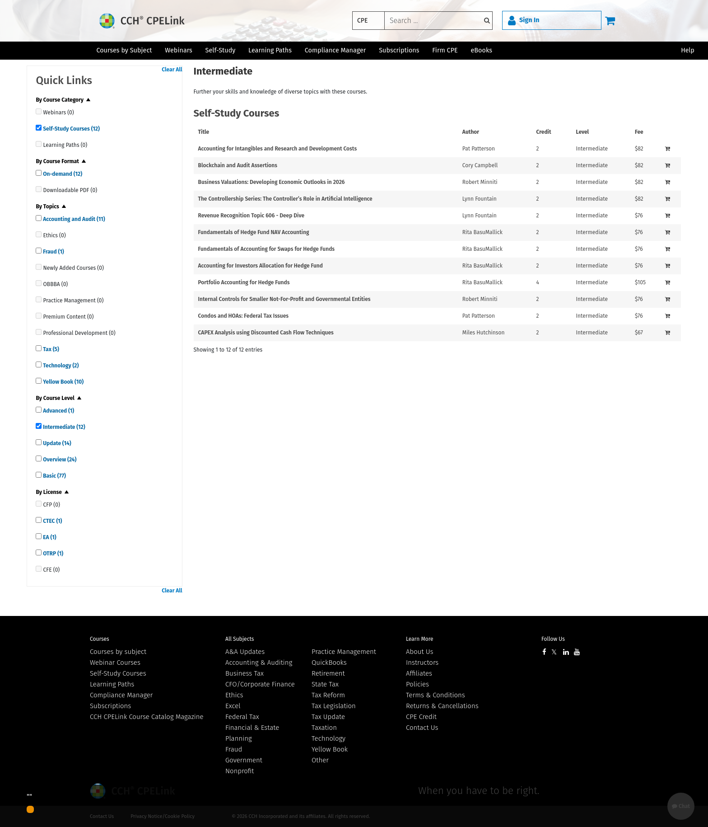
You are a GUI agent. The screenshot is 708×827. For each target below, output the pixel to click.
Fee (639, 132)
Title (204, 132)
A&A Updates (245, 652)
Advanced (58, 411)
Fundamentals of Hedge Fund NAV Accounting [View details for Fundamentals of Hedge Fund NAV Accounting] (253, 232)
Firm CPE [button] (444, 50)
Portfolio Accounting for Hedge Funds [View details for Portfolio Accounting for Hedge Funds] (244, 282)
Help (687, 50)
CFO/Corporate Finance (260, 684)
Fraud (53, 252)
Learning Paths (270, 50)
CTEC (52, 521)
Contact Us (422, 728)
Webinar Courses (115, 662)
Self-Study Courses (71, 129)
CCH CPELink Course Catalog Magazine (147, 717)
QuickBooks (329, 662)
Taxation (324, 728)
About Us (419, 652)
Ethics (234, 695)
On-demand (62, 174)
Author (470, 132)
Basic (54, 476)
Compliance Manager (121, 695)
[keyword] (438, 20)
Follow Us (553, 639)
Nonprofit (239, 771)
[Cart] (610, 20)
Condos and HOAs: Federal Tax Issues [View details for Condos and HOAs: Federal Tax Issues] (243, 316)
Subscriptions (110, 706)
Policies (417, 684)
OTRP (52, 553)
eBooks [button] (481, 50)
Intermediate (63, 427)
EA (49, 537)
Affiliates (419, 673)
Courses (99, 639)
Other (320, 760)
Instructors (422, 662)
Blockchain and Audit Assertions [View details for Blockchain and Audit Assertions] (238, 165)
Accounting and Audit (73, 219)
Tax (50, 349)
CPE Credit (421, 717)
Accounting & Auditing (258, 662)
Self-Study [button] (220, 50)
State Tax (325, 684)
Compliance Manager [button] (335, 50)
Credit (543, 132)
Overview (59, 459)
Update (56, 443)
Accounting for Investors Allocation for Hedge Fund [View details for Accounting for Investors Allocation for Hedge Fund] (260, 266)
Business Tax (244, 673)
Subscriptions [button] (399, 50)
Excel (233, 706)
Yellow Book (63, 382)
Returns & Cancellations (442, 706)
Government (243, 760)
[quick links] (39, 111)
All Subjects (239, 639)
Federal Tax (242, 717)
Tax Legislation (334, 706)
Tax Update (328, 717)
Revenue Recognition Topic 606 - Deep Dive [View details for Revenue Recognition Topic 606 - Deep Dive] (251, 215)
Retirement (328, 673)
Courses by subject (118, 652)
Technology (60, 365)
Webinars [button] (178, 50)
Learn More (419, 639)
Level (582, 132)
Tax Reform (328, 695)
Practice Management (344, 652)
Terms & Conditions (435, 695)
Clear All (172, 69)
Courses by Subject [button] (124, 50)
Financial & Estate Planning (252, 733)
